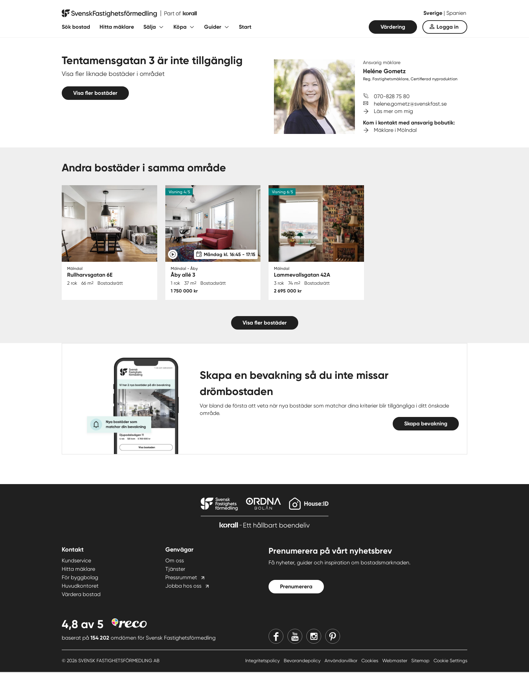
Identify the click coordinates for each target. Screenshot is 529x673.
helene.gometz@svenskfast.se (410, 104)
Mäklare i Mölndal (395, 130)
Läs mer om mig (393, 111)
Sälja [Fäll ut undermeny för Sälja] (149, 27)
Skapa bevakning (425, 424)
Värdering (393, 27)
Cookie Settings (450, 661)
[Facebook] (276, 636)
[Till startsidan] (129, 13)
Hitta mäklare (117, 27)
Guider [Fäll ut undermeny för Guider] (212, 27)
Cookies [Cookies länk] (370, 661)
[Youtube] (294, 636)
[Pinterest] (332, 636)
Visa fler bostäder (95, 93)
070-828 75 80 (392, 96)
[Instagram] (313, 636)
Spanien (456, 13)
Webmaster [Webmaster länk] (395, 661)
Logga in (447, 27)
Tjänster (175, 569)
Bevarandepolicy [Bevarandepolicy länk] (303, 661)
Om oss (174, 561)
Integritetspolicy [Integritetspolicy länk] (263, 661)
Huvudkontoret (80, 586)
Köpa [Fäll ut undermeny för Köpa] (180, 27)
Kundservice (76, 561)
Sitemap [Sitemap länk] (421, 661)
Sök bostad (76, 27)
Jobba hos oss (183, 586)
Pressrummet (181, 578)
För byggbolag (80, 578)
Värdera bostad (81, 595)
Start (245, 27)
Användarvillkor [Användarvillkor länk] (342, 661)
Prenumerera (296, 587)
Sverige (433, 13)
